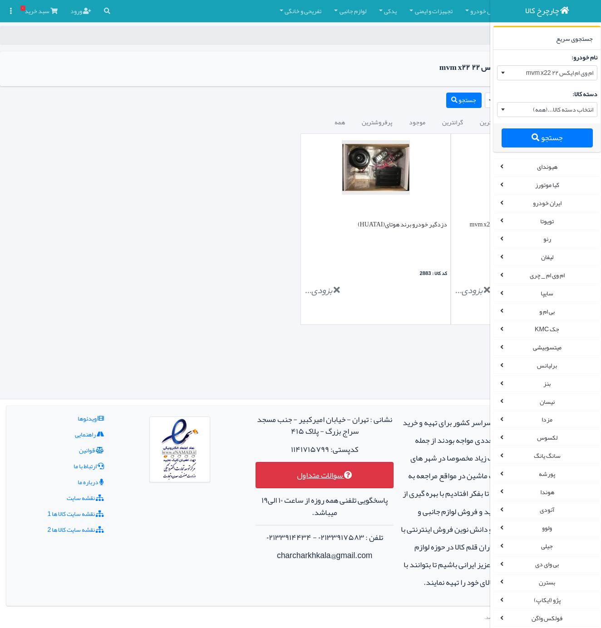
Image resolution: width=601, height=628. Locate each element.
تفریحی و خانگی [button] (189, 11)
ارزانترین (377, 122)
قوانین (72, 396)
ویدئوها (72, 364)
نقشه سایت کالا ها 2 (57, 476)
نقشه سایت (66, 444)
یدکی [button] (277, 11)
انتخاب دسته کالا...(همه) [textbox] (560, 109)
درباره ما (72, 428)
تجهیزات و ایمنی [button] (320, 11)
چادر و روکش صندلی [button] (435, 11)
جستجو (544, 138)
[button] (475, 11)
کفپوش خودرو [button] (374, 11)
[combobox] (544, 73)
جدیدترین (417, 122)
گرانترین (339, 122)
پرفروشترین (263, 122)
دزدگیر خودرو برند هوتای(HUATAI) (317, 224)
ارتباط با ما (70, 412)
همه (226, 122)
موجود (304, 122)
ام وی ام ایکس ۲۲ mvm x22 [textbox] (557, 72)
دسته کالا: (582, 94)
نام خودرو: (582, 57)
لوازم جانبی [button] (239, 11)
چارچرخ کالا (467, 35)
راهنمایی (70, 380)
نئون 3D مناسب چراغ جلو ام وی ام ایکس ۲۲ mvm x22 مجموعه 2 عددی (431, 230)
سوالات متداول (263, 422)
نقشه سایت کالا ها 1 (57, 460)
